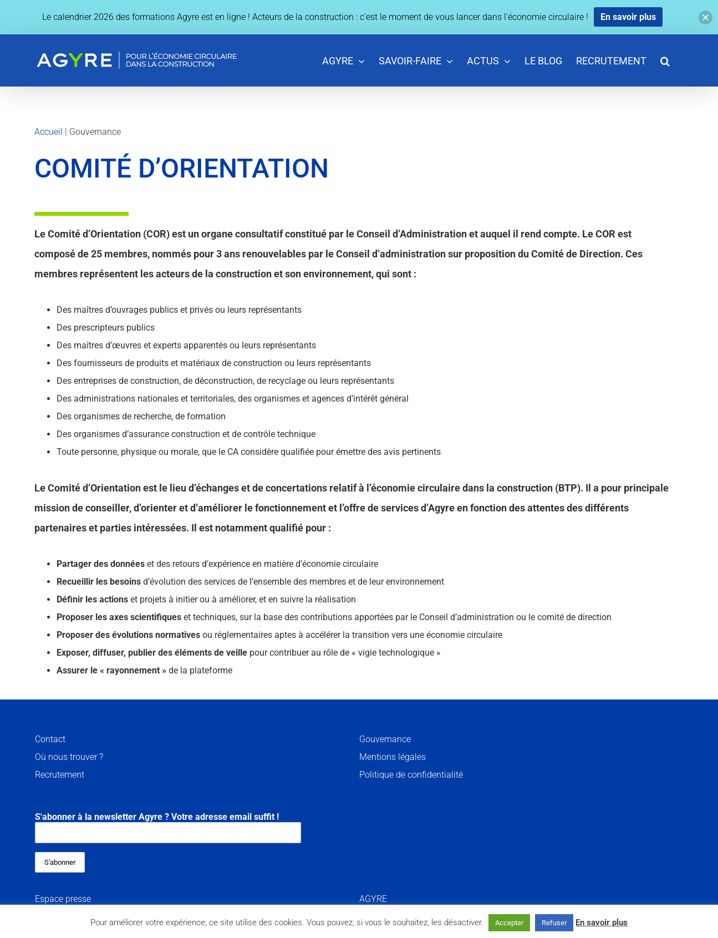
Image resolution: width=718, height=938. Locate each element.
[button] (665, 60)
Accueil (48, 131)
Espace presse (63, 899)
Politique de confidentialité (411, 774)
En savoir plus (602, 922)
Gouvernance (385, 739)
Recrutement (59, 774)
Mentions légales (392, 757)
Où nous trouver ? (69, 757)
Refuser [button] (554, 923)
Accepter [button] (509, 923)
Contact (50, 739)
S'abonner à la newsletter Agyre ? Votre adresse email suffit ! (168, 827)
